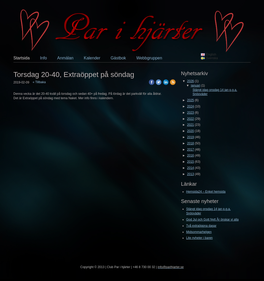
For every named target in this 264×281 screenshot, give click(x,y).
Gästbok (118, 58)
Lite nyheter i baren (199, 238)
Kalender (92, 58)
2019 (190, 137)
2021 (190, 125)
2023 (190, 112)
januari (195, 85)
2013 (190, 174)
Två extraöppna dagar (201, 226)
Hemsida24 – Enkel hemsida (206, 191)
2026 (190, 81)
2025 (190, 100)
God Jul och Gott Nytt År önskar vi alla (212, 219)
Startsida (21, 58)
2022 (190, 119)
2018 (190, 143)
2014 (190, 168)
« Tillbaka (39, 82)
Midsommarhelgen (199, 232)
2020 (190, 131)
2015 (190, 161)
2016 (190, 155)
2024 (190, 106)
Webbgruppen (149, 58)
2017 (190, 149)
